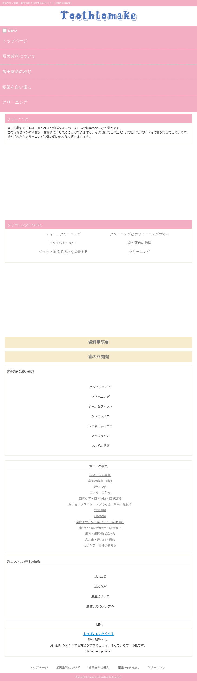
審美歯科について (19, 56)
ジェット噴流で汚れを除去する (63, 252)
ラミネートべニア (100, 426)
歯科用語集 (98, 342)
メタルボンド (100, 436)
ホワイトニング (100, 387)
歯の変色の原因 (139, 243)
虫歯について (100, 596)
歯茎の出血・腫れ (100, 481)
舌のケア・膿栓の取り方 (100, 545)
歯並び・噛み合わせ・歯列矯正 (100, 528)
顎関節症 (100, 516)
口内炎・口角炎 (100, 492)
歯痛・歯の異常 (100, 475)
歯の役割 (100, 586)
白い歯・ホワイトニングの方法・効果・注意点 (100, 504)
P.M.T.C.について (63, 243)
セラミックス (100, 416)
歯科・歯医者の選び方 (100, 533)
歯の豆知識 (98, 356)
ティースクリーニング (63, 234)
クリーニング (14, 102)
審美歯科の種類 (17, 71)
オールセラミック (100, 406)
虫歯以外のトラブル (100, 606)
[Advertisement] (98, 182)
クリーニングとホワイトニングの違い (139, 234)
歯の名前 (100, 576)
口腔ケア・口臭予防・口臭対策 (100, 498)
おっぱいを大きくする (98, 633)
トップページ (14, 41)
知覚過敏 (100, 510)
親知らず (100, 487)
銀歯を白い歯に (17, 87)
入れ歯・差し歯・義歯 (100, 539)
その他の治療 (100, 445)
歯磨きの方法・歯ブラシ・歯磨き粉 (100, 522)
